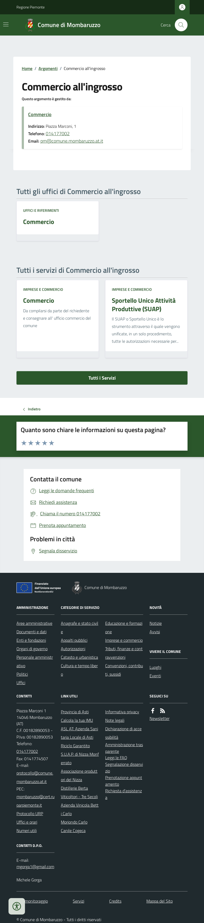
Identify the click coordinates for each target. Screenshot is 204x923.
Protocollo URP (29, 813)
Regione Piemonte (30, 7)
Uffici (20, 682)
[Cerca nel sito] (179, 25)
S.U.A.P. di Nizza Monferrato (80, 758)
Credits (115, 901)
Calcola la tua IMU (77, 720)
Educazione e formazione (123, 627)
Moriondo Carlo (74, 822)
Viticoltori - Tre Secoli (79, 796)
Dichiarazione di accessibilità (123, 733)
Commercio (40, 114)
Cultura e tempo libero (79, 669)
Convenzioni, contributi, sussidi (124, 669)
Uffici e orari (26, 822)
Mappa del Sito (159, 901)
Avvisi (155, 631)
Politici (22, 674)
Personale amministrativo (34, 661)
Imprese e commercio (43, 289)
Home (27, 68)
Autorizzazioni (73, 648)
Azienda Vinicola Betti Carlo (80, 809)
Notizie (156, 623)
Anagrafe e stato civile (79, 627)
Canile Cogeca (73, 830)
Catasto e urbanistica (79, 657)
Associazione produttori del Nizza (79, 775)
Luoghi (155, 667)
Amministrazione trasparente (124, 747)
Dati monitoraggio (32, 901)
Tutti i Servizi (102, 377)
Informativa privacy (122, 712)
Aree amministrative (34, 623)
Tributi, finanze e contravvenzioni (124, 652)
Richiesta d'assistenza (123, 794)
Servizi (78, 901)
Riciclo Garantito (75, 745)
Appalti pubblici (74, 640)
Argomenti (48, 68)
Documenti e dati (31, 631)
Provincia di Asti (75, 712)
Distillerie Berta (74, 788)
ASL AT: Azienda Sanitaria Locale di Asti (79, 733)
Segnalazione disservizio (124, 767)
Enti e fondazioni (31, 640)
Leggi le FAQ (116, 757)
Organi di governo (32, 648)
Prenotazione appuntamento (123, 780)
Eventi (155, 676)
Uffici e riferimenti (41, 210)
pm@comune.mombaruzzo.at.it (71, 140)
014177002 (58, 133)
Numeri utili (26, 830)
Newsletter (159, 718)
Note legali (114, 720)
